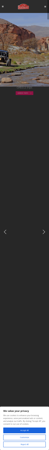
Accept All (24, 430)
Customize (24, 437)
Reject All (24, 444)
